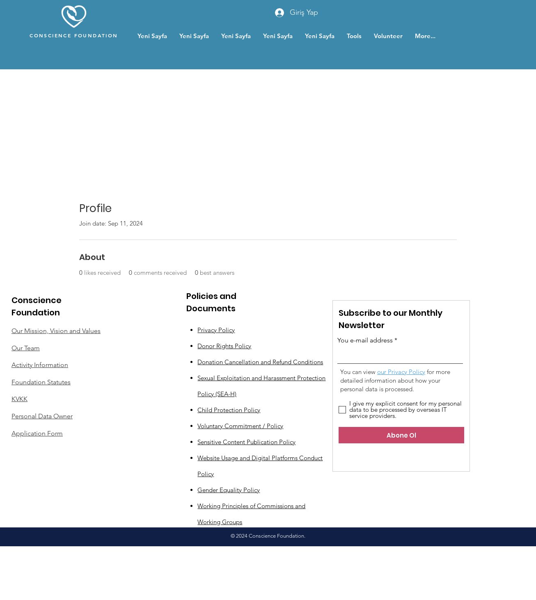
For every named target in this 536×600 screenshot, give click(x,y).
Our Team (25, 348)
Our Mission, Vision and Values (56, 331)
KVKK (19, 399)
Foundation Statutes (41, 382)
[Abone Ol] (401, 435)
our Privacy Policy (401, 372)
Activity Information (39, 365)
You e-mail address (365, 340)
